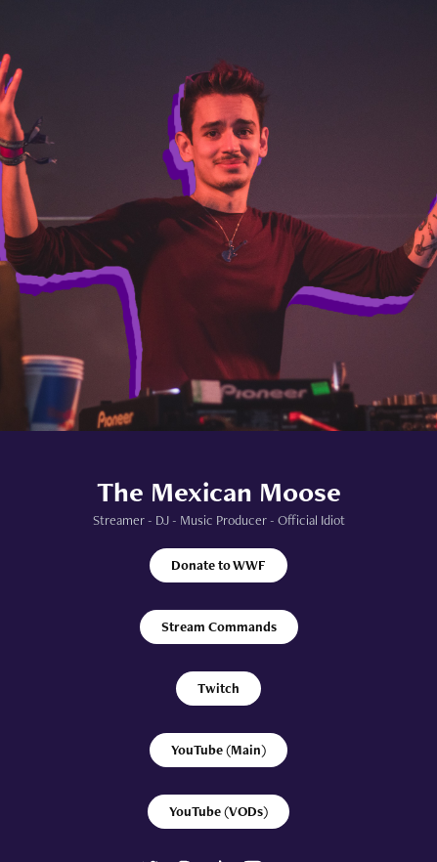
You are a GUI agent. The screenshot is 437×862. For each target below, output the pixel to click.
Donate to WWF (218, 565)
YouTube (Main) (218, 749)
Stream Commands (219, 626)
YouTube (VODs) (218, 811)
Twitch (218, 688)
